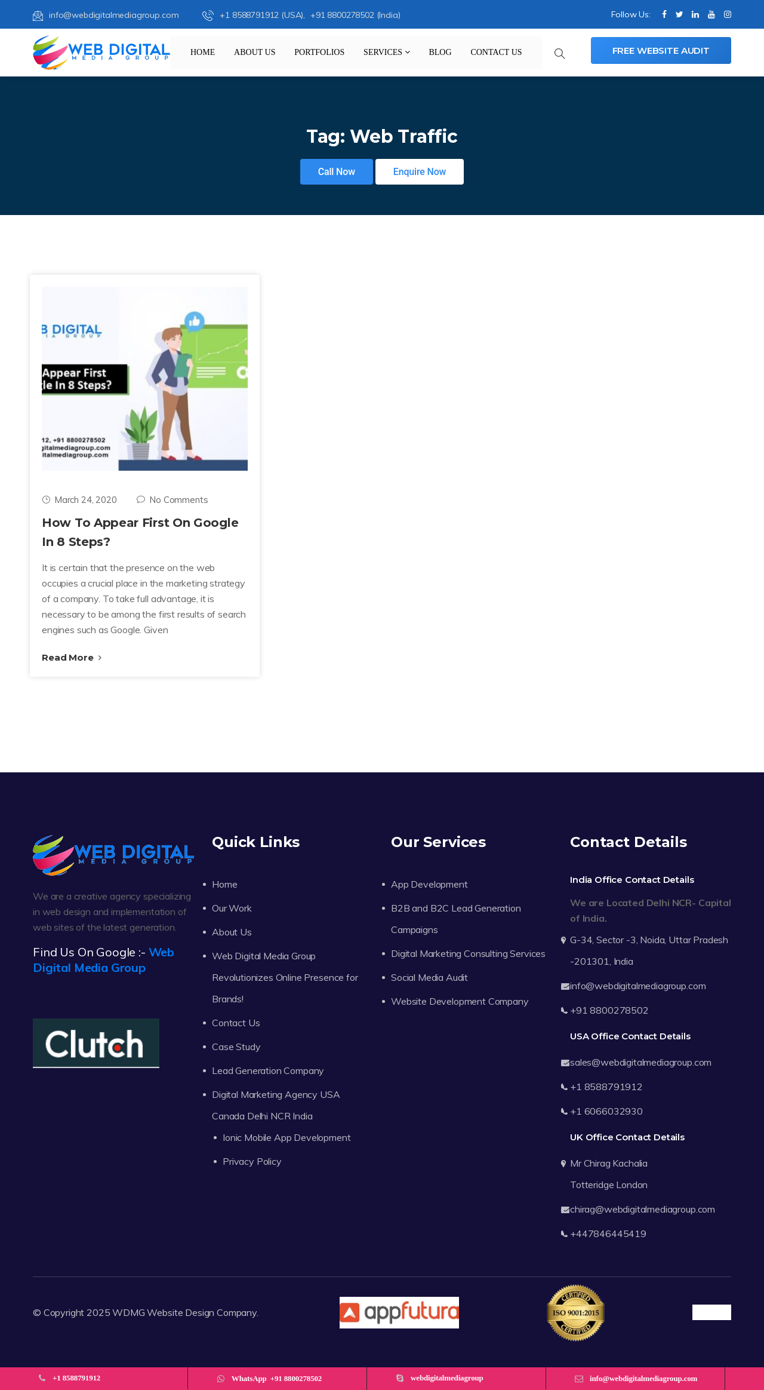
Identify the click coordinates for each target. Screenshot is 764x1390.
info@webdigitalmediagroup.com (105, 15)
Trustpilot (711, 1312)
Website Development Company (460, 1001)
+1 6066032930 (606, 1111)
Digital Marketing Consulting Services (468, 953)
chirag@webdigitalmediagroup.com (642, 1209)
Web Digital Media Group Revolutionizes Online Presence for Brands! (285, 977)
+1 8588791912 (606, 1087)
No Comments (172, 499)
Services (386, 52)
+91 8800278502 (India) (355, 15)
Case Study (236, 1047)
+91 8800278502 (609, 1010)
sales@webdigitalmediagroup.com (640, 1062)
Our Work (232, 908)
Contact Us (496, 52)
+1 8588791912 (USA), (254, 15)
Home (202, 52)
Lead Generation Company (268, 1070)
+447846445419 (608, 1233)
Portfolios (319, 52)
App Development (429, 884)
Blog (440, 52)
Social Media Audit (429, 977)
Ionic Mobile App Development (287, 1137)
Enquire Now (419, 171)
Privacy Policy (252, 1161)
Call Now (336, 171)
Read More (71, 657)
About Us (254, 52)
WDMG (128, 1312)
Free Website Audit (661, 50)
